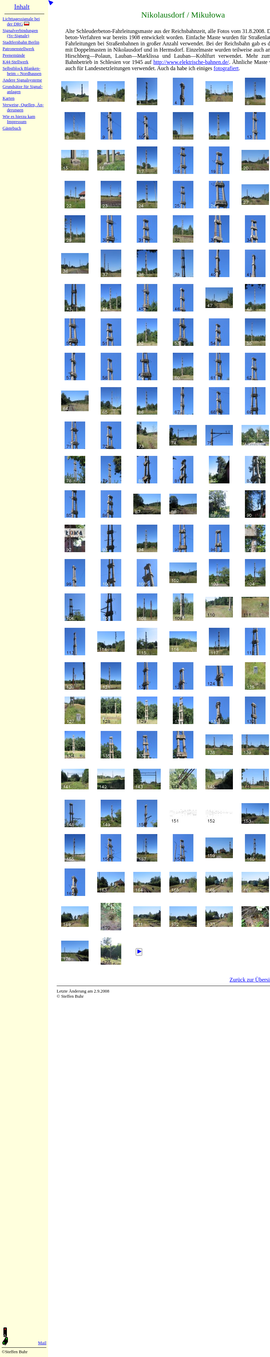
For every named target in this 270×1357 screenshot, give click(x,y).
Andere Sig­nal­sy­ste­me (22, 80)
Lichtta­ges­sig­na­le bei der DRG (21, 21)
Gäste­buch (11, 128)
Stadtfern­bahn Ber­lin (20, 42)
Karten (8, 98)
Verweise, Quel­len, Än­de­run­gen (23, 107)
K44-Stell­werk (15, 61)
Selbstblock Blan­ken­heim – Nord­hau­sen (21, 71)
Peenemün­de (13, 55)
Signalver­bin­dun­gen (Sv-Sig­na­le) (20, 33)
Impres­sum (16, 121)
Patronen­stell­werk (18, 48)
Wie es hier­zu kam (18, 116)
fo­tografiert (226, 68)
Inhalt (22, 6)
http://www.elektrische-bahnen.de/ (191, 62)
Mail (42, 1342)
